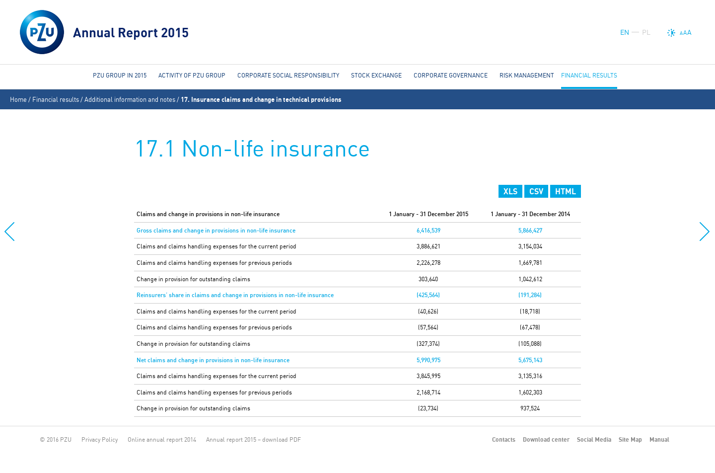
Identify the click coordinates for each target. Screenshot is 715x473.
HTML (565, 191)
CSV (536, 191)
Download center (546, 439)
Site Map (630, 439)
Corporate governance (451, 75)
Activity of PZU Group (191, 75)
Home (18, 99)
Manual (659, 439)
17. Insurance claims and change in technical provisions (261, 99)
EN (624, 32)
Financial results (55, 99)
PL (646, 32)
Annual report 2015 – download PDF (253, 439)
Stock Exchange (376, 75)
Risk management (527, 75)
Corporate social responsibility (288, 75)
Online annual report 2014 (162, 439)
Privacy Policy (99, 439)
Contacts (503, 439)
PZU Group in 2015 (119, 75)
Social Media (594, 439)
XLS (510, 191)
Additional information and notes (129, 99)
